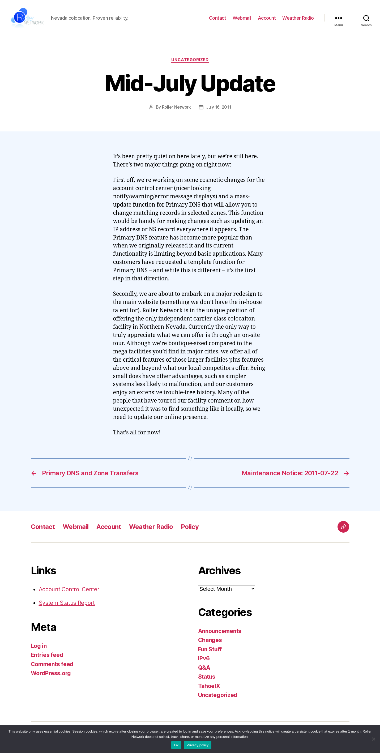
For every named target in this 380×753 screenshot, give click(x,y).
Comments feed (52, 665)
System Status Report (67, 604)
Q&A (204, 669)
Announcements (220, 632)
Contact (217, 19)
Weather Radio (298, 19)
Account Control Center (69, 590)
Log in (39, 647)
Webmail (242, 19)
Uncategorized (189, 61)
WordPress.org (51, 674)
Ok (176, 745)
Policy (190, 528)
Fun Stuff (210, 650)
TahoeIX (209, 687)
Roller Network (176, 108)
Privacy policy (198, 745)
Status (206, 678)
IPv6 (204, 659)
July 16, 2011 (218, 108)
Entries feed (47, 656)
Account (267, 19)
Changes (210, 641)
